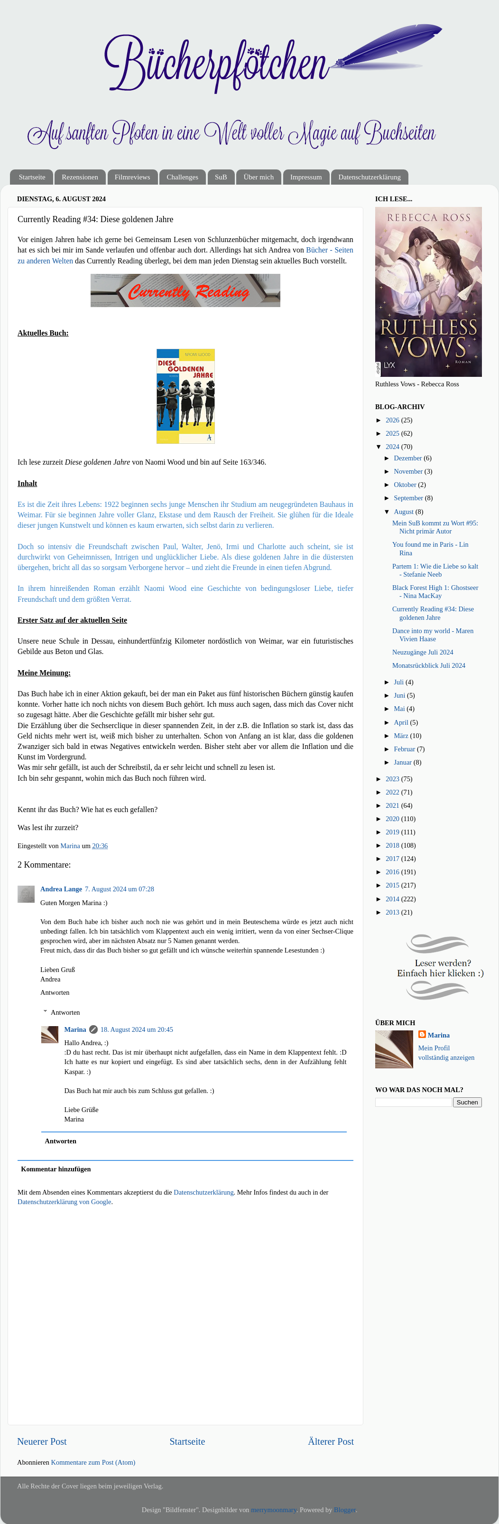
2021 (393, 805)
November (409, 471)
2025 (393, 433)
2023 (393, 779)
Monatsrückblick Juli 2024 (428, 665)
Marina (75, 1029)
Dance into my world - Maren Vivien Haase (432, 635)
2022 (393, 792)
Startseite (32, 177)
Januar (404, 762)
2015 (393, 885)
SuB (221, 177)
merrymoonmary (273, 1510)
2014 (393, 899)
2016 (393, 872)
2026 (393, 420)
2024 (393, 446)
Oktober (406, 484)
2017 (393, 858)
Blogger (345, 1510)
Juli (400, 682)
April (402, 722)
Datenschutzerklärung (369, 177)
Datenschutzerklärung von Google (64, 1202)
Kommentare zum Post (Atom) (93, 1462)
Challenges (182, 177)
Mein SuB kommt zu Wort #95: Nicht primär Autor (435, 527)
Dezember (409, 458)
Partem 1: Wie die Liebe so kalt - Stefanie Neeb (435, 570)
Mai (400, 708)
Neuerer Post (42, 1441)
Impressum (306, 177)
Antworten (55, 992)
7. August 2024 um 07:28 (119, 889)
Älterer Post (331, 1441)
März (402, 735)
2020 (393, 819)
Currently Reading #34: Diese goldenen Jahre (433, 613)
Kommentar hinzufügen (56, 1169)
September (409, 498)
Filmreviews (132, 177)
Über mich (258, 177)
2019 (393, 832)
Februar (405, 749)
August (405, 511)
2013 (393, 912)
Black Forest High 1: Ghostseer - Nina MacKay (435, 591)
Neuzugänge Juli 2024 (422, 652)
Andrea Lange (61, 889)
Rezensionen (80, 177)
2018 (393, 845)
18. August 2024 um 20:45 (137, 1029)
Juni (400, 695)
